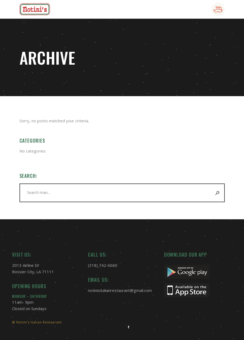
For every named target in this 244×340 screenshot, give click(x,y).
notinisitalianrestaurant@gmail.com (120, 290)
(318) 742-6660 (102, 265)
